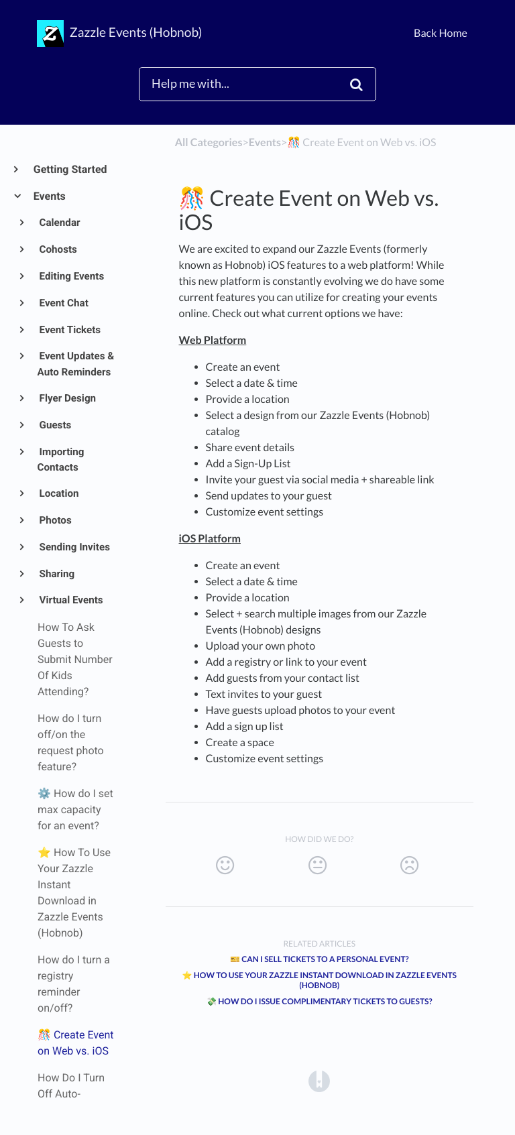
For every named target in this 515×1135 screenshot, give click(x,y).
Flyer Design (67, 398)
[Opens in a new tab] (319, 1080)
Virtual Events (70, 600)
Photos (55, 520)
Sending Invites (74, 547)
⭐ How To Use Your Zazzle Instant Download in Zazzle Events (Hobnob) (319, 980)
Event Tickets (69, 330)
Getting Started (69, 169)
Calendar (59, 223)
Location (58, 493)
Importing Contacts (61, 460)
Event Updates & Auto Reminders (76, 364)
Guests (55, 425)
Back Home (440, 33)
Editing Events (71, 276)
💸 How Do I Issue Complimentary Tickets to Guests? (320, 1001)
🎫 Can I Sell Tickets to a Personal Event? (319, 959)
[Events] (265, 142)
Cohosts (57, 249)
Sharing (56, 574)
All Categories (209, 142)
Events (49, 196)
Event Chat (63, 303)
